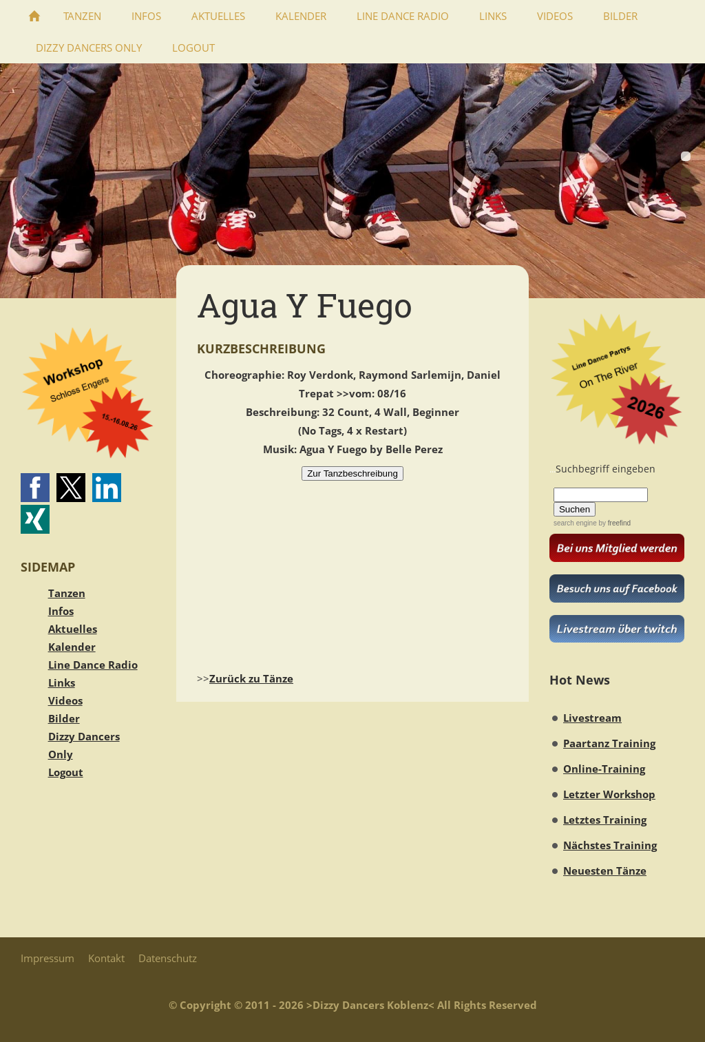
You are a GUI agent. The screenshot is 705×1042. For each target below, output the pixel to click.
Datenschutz (167, 958)
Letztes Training (604, 819)
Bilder (64, 718)
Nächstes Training (610, 845)
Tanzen (66, 593)
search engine (575, 523)
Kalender (72, 647)
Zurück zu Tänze (251, 678)
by (614, 523)
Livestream (592, 718)
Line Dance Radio (93, 664)
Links (61, 682)
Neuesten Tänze (604, 870)
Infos (61, 611)
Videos (65, 700)
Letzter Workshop (609, 794)
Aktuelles (72, 629)
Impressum (47, 958)
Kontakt (106, 958)
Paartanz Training (609, 743)
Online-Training (604, 768)
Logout (65, 772)
